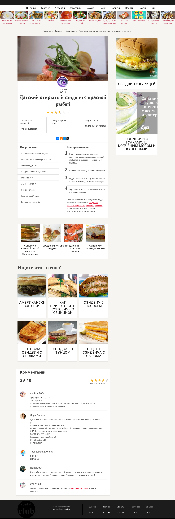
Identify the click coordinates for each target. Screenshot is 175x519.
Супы (154, 8)
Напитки (116, 8)
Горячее (45, 8)
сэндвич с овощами (79, 488)
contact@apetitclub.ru (61, 509)
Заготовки (75, 8)
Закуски (90, 8)
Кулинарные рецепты (26, 509)
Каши (103, 8)
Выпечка (31, 8)
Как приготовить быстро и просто (24, 6)
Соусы (142, 8)
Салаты (129, 8)
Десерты (60, 8)
